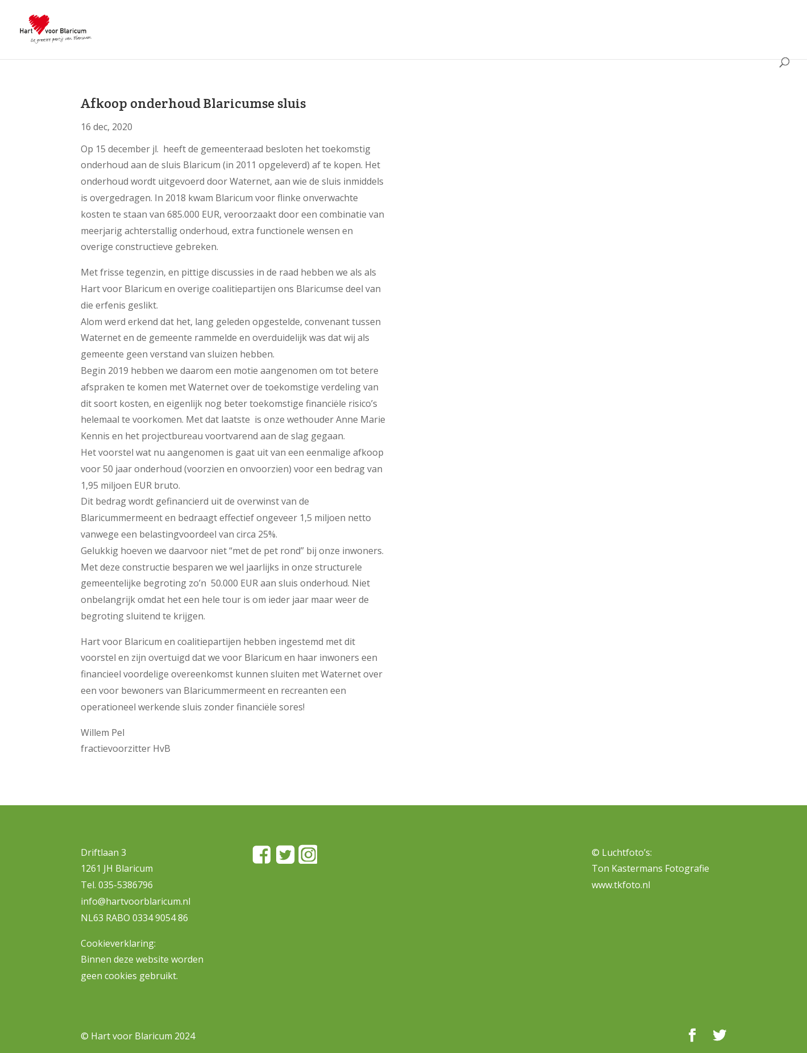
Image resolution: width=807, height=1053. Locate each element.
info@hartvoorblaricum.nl (135, 901)
